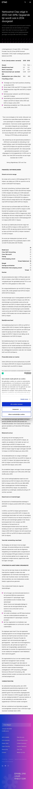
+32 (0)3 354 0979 (7, 728)
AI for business (6, 740)
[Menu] (30, 2)
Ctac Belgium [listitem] (7, 725)
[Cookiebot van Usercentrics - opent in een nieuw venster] (24, 373)
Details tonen (24, 399)
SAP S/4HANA (5, 737)
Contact (4, 752)
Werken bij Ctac (21, 752)
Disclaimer (11, 759)
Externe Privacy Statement (21, 759)
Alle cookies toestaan (16, 404)
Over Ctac (19, 749)
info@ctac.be (5, 731)
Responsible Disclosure (7, 761)
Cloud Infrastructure (22, 740)
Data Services (20, 737)
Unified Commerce (21, 743)
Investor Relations (21, 746)
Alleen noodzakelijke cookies (16, 414)
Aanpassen (16, 409)
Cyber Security (6, 746)
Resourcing (5, 749)
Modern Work (5, 743)
